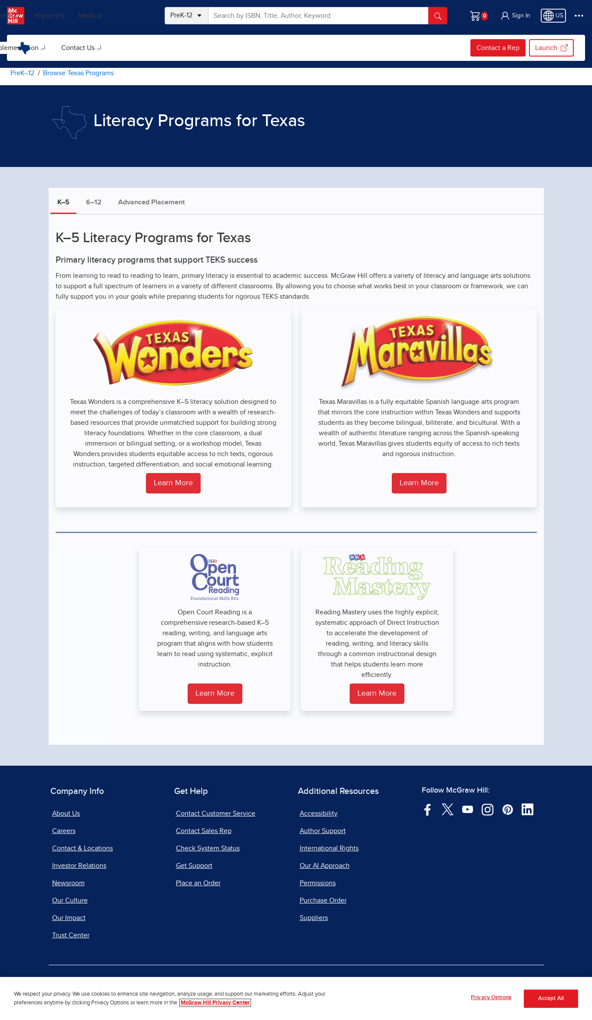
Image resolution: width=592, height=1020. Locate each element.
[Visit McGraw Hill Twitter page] (447, 809)
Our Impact (69, 917)
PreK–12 (47, 15)
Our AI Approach (325, 865)
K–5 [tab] (63, 202)
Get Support (194, 865)
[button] (515, 16)
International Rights (329, 848)
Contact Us (228, 47)
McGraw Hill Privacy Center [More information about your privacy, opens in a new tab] (215, 1003)
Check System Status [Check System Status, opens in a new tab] (208, 848)
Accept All (551, 998)
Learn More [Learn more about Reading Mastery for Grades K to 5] (377, 693)
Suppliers (314, 917)
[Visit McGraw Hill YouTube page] (467, 809)
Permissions (318, 883)
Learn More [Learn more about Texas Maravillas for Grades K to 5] (419, 483)
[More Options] (579, 16)
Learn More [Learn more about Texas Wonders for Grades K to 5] (173, 483)
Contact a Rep (497, 47)
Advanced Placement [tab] (151, 202)
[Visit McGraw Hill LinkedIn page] (527, 809)
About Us (66, 813)
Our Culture (70, 900)
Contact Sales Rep (204, 830)
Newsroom (68, 883)
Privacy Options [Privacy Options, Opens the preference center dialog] (491, 998)
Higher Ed (88, 15)
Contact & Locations (82, 848)
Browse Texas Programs (83, 47)
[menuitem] (82, 48)
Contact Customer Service (215, 813)
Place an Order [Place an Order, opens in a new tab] (198, 883)
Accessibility (318, 813)
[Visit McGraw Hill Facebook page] (427, 809)
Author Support (323, 830)
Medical (128, 15)
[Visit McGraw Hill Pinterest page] (507, 809)
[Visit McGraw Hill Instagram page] (487, 809)
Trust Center (70, 935)
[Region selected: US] (553, 16)
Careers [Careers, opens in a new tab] (64, 830)
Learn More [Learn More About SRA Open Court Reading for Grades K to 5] (215, 693)
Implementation (165, 47)
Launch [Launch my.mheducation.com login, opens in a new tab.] (551, 48)
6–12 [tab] (94, 202)
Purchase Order (323, 900)
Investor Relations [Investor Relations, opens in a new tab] (79, 865)
